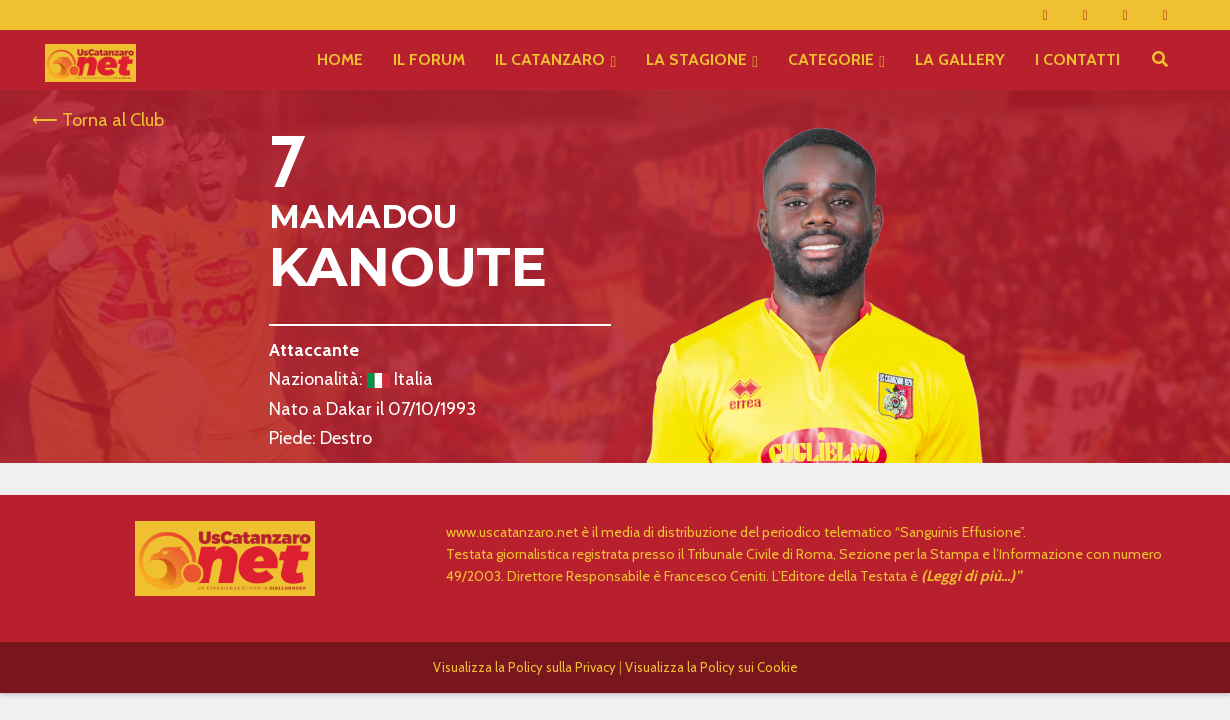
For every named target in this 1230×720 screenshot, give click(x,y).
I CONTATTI (1077, 59)
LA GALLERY (960, 59)
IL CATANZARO (550, 59)
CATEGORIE (831, 59)
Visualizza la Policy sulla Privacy (524, 667)
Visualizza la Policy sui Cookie (711, 667)
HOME (340, 59)
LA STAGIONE (696, 59)
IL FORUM (429, 59)
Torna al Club (113, 120)
